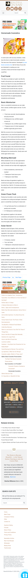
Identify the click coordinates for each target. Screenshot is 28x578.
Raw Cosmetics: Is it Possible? (13, 364)
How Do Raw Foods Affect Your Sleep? (12, 430)
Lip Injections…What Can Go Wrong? (11, 351)
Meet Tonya (7, 514)
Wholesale (7, 543)
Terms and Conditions (10, 532)
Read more (13, 477)
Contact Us (7, 521)
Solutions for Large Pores (8, 337)
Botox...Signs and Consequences (10, 307)
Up (13, 277)
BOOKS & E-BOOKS (17, 402)
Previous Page (6, 277)
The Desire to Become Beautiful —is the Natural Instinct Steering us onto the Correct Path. (14, 458)
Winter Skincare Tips (7, 373)
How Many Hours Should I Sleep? (11, 427)
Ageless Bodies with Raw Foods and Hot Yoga (14, 442)
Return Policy (7, 530)
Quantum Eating (8, 525)
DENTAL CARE (17, 404)
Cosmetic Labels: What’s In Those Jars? (12, 354)
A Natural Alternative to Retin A (10, 305)
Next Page (19, 277)
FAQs (5, 519)
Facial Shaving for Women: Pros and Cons (13, 349)
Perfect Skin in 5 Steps (8, 302)
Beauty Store (7, 545)
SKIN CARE (7, 402)
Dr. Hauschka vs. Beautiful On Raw (11, 376)
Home (5, 512)
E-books (6, 527)
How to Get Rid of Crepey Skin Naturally (12, 334)
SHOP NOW (14, 412)
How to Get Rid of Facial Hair (9, 339)
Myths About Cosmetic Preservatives (12, 356)
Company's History (9, 517)
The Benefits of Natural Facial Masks (11, 324)
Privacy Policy (7, 534)
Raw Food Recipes (9, 540)
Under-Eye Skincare (7, 327)
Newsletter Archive (9, 538)
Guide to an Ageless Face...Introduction (12, 295)
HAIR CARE (8, 404)
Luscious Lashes (6, 342)
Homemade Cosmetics (14, 371)
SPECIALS (19, 407)
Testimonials (7, 548)
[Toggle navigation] (3, 12)
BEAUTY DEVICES (10, 407)
